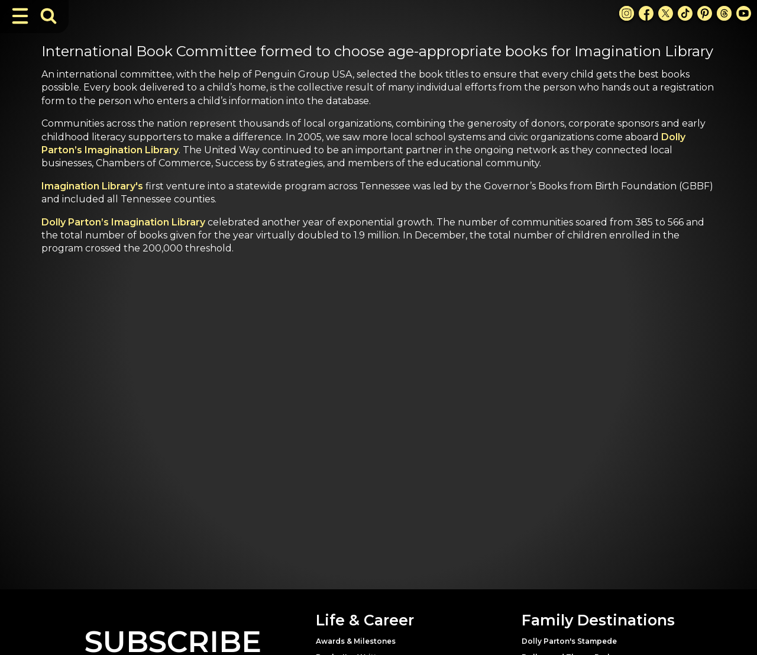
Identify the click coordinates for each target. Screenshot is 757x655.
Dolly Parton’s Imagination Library (123, 222)
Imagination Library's (92, 186)
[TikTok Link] (685, 13)
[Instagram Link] (626, 13)
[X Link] (665, 13)
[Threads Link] (724, 13)
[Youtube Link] (743, 13)
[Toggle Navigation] (20, 16)
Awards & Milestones (356, 641)
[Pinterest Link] (704, 13)
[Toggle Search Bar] (48, 16)
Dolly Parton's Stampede (569, 641)
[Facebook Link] (646, 13)
